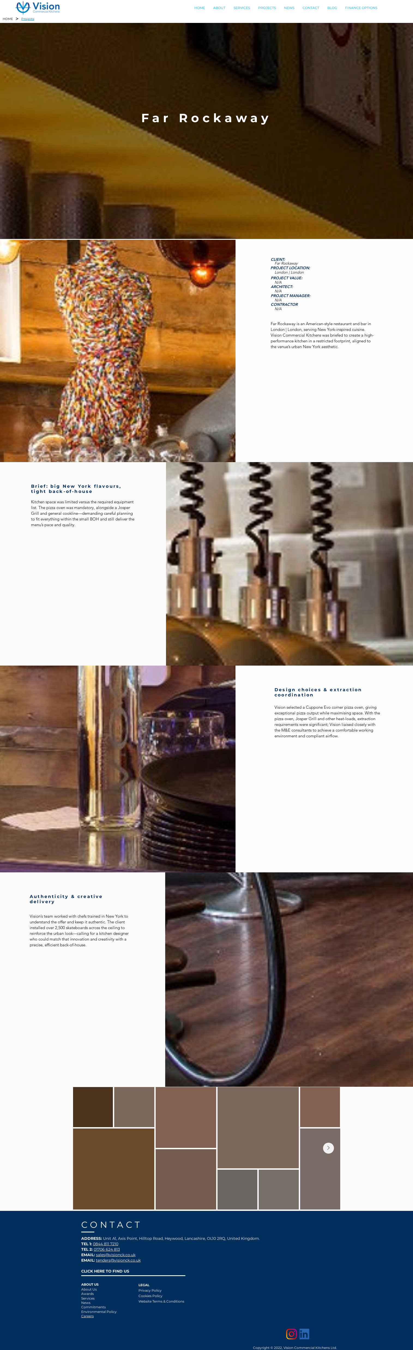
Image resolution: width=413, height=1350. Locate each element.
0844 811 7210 (105, 1243)
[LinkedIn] (305, 1334)
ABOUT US (90, 1284)
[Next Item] (328, 1148)
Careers (87, 1316)
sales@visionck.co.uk (115, 1254)
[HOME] (8, 18)
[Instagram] (291, 1334)
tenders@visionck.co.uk (118, 1260)
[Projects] (28, 18)
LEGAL (143, 1285)
